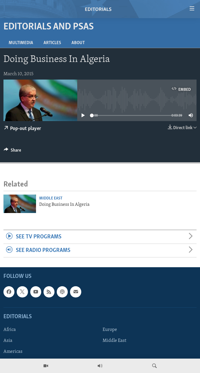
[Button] (12, 151)
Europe (110, 329)
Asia (7, 340)
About (78, 43)
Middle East (51, 198)
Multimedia (21, 43)
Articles (52, 43)
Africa (9, 329)
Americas (12, 352)
